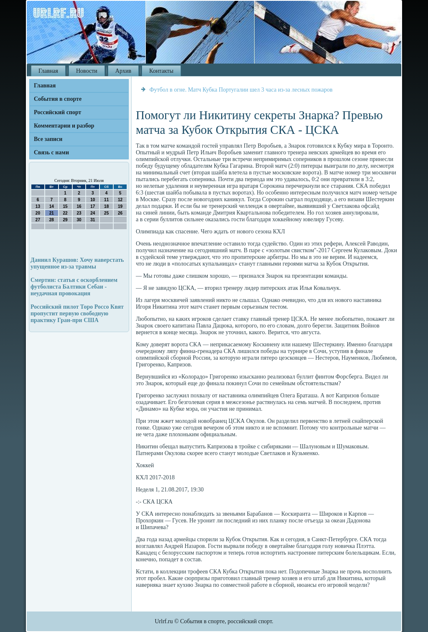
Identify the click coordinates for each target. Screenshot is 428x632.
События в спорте (58, 99)
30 (78, 219)
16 (78, 206)
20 (38, 213)
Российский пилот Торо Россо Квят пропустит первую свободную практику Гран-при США (77, 313)
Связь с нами (51, 152)
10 (92, 199)
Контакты (161, 71)
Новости (86, 71)
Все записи (48, 139)
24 (92, 213)
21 (51, 213)
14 (51, 206)
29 (65, 219)
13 (38, 206)
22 (65, 213)
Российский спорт (57, 112)
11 (106, 199)
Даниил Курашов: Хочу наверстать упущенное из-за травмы (77, 263)
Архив (123, 71)
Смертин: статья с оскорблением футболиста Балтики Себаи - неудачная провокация (74, 287)
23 (78, 213)
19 (120, 206)
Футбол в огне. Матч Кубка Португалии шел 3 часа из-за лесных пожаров (241, 90)
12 (120, 199)
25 (106, 213)
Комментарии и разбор (64, 126)
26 (120, 213)
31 (92, 219)
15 (65, 206)
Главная (48, 71)
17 (92, 206)
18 (106, 206)
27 (38, 219)
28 (51, 219)
